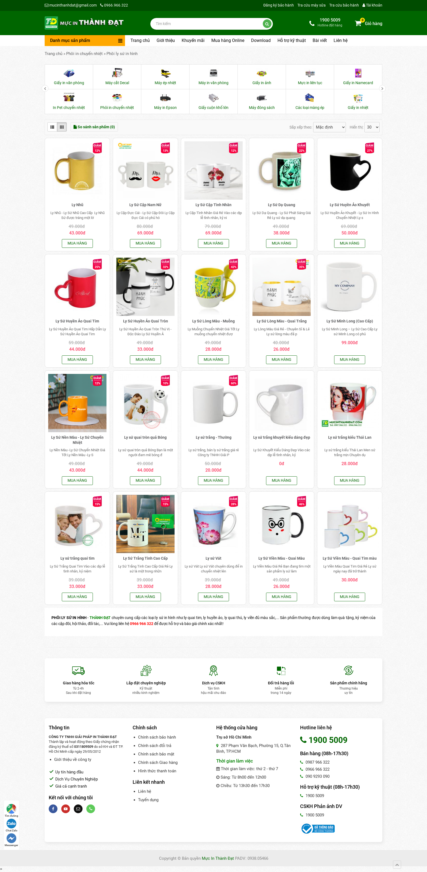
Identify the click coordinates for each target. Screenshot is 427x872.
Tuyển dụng (148, 799)
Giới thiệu (166, 40)
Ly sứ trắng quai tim (77, 558)
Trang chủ (140, 40)
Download (261, 40)
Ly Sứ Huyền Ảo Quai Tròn (145, 321)
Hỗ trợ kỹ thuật (291, 40)
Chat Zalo (11, 825)
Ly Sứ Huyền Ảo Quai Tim (77, 321)
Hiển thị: (356, 127)
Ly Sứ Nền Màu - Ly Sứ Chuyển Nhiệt (77, 440)
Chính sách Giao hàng (158, 762)
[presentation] (45, 88)
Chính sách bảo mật (156, 754)
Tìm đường (11, 810)
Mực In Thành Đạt (218, 858)
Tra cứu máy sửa (311, 5)
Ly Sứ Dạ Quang (281, 205)
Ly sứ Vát (213, 558)
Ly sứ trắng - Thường (213, 437)
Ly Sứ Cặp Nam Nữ (145, 205)
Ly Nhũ (77, 205)
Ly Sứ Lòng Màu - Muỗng (213, 321)
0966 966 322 (315, 769)
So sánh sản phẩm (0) (94, 127)
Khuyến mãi (193, 40)
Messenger (11, 840)
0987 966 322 (315, 762)
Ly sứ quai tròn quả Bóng (145, 437)
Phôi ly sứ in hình (122, 53)
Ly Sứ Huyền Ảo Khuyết (350, 205)
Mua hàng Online (227, 40)
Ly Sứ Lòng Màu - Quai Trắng (282, 321)
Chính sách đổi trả (154, 745)
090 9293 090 (315, 776)
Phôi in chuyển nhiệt (84, 53)
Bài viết (320, 40)
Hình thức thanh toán (157, 771)
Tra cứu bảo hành (344, 5)
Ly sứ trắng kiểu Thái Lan (349, 437)
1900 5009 (312, 795)
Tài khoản (372, 5)
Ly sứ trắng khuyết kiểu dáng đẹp (281, 437)
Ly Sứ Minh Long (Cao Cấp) (350, 321)
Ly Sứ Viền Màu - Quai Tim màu (350, 558)
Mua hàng (77, 243)
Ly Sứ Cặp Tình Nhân (213, 205)
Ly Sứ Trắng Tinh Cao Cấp (145, 558)
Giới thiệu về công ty (72, 759)
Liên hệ (340, 40)
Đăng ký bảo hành (278, 5)
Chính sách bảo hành (157, 737)
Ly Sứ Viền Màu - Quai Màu (281, 558)
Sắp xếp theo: (300, 127)
